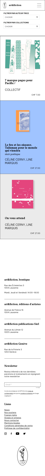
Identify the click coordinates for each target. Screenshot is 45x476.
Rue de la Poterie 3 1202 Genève (13, 350)
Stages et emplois (12, 418)
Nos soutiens (10, 412)
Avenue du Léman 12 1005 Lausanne (13, 331)
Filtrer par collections (16, 22)
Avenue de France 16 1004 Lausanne (13, 311)
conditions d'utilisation (26, 393)
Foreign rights (10, 415)
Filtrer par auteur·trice (16, 13)
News (7, 410)
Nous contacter (11, 420)
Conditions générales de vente (18, 425)
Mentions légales (12, 423)
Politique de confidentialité (17, 428)
